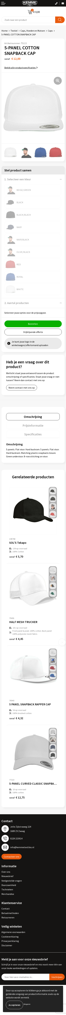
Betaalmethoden (10, 913)
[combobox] (28, 19)
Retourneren (7, 917)
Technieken (7, 889)
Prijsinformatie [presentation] (33, 425)
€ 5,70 (16, 556)
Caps (50, 30)
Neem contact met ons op (21, 387)
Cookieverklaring (10, 936)
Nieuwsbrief (7, 876)
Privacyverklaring (10, 941)
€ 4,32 (16, 718)
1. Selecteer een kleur (17, 179)
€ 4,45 (16, 639)
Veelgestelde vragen (11, 880)
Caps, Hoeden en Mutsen (32, 30)
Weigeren (27, 1004)
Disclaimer (6, 945)
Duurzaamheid (8, 885)
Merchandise (7, 894)
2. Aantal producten (16, 303)
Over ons (5, 871)
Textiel (14, 30)
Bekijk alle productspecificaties (21, 67)
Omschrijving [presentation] (33, 417)
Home (4, 30)
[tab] (33, 416)
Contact (5, 908)
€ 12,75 (17, 797)
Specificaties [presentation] (33, 434)
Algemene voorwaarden (13, 932)
